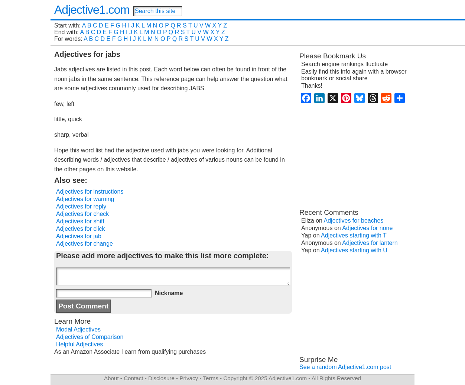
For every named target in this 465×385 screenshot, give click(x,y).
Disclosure (161, 378)
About (111, 378)
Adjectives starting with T (354, 235)
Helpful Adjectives (79, 344)
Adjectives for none (367, 228)
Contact (133, 378)
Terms (210, 378)
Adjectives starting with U (354, 250)
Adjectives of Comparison (89, 337)
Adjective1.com (92, 9)
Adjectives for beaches (354, 220)
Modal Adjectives (78, 329)
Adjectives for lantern (369, 243)
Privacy (188, 378)
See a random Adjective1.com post (345, 367)
